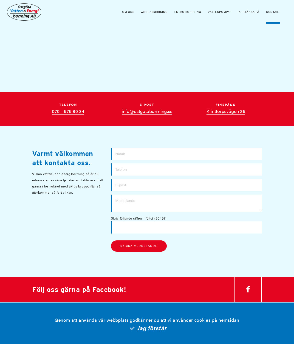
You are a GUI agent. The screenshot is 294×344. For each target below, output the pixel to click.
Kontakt (273, 12)
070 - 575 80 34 (68, 111)
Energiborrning (187, 12)
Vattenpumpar (220, 12)
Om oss (127, 12)
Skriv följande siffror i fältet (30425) (139, 218)
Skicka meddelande (138, 246)
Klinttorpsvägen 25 (225, 111)
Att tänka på (249, 12)
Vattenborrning (154, 12)
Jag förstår (152, 328)
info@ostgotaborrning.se (147, 111)
